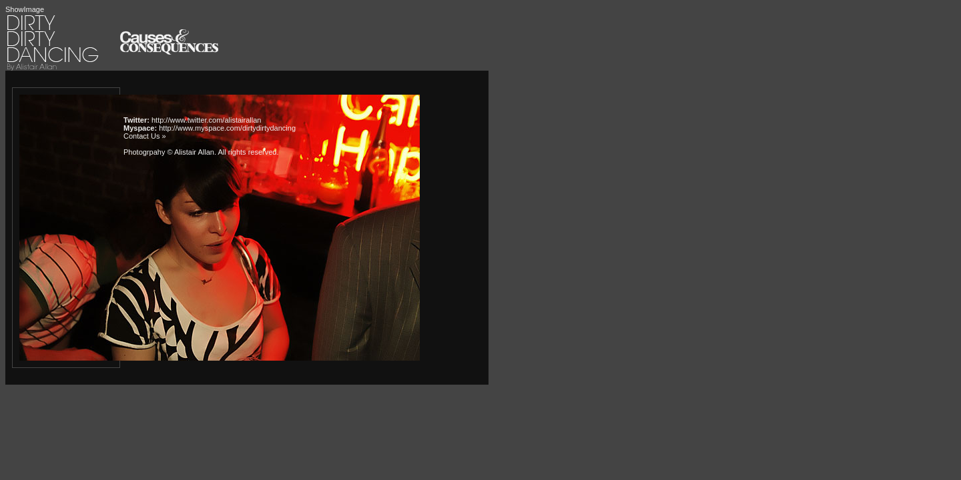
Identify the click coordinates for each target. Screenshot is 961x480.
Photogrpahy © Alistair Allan (168, 152)
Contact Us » (144, 136)
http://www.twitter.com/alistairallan (206, 120)
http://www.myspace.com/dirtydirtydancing (227, 128)
